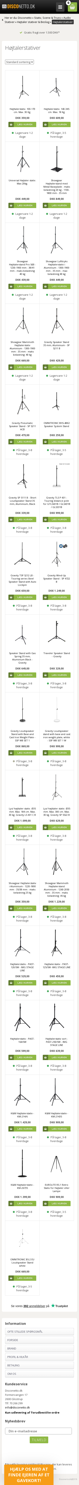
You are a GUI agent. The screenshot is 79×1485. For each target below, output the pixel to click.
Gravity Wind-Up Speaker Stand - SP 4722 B (56, 578)
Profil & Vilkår (17, 1357)
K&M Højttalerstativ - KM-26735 (22, 1186)
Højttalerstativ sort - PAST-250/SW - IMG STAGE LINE (57, 1042)
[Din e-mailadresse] (38, 1431)
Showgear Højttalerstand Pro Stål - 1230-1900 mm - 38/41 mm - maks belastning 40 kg (22, 267)
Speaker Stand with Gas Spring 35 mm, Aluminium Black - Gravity (22, 658)
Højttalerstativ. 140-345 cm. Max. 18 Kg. (56, 110)
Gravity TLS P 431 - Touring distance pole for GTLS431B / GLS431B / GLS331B (56, 502)
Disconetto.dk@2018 (68, 1479)
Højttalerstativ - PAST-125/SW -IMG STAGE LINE (56, 965)
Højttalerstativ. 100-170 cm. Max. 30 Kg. (22, 110)
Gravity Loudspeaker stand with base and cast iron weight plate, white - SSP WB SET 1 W (56, 735)
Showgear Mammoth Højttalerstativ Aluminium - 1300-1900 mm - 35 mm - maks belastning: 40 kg (22, 348)
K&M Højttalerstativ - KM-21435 (56, 1115)
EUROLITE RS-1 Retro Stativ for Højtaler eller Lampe (57, 1188)
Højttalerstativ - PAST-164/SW (22, 1040)
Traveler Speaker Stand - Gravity (56, 655)
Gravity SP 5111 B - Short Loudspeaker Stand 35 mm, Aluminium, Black (22, 500)
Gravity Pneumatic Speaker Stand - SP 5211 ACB (22, 426)
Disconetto (25, 18)
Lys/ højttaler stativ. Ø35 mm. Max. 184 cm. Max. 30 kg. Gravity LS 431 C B (22, 811)
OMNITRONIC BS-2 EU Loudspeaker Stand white (22, 1262)
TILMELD (39, 1440)
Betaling (13, 1365)
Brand (11, 1348)
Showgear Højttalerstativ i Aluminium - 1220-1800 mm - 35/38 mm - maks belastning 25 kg (22, 888)
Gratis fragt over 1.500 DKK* (40, 32)
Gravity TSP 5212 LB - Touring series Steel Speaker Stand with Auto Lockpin (22, 580)
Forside (12, 1340)
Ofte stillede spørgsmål (25, 1331)
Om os (11, 1374)
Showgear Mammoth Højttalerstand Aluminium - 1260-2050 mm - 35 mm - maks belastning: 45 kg (56, 889)
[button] (29, 1475)
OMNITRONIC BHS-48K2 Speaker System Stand (57, 424)
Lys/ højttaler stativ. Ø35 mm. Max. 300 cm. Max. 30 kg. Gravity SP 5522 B (56, 811)
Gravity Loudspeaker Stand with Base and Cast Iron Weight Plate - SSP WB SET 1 (22, 735)
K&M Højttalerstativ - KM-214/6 (22, 1115)
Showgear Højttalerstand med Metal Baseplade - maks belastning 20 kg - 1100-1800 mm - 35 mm (56, 187)
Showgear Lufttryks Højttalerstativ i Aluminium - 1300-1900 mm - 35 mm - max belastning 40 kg (56, 267)
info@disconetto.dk (17, 1407)
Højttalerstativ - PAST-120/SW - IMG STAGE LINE (22, 967)
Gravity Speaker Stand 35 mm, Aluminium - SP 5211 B (56, 345)
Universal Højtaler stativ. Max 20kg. (22, 182)
